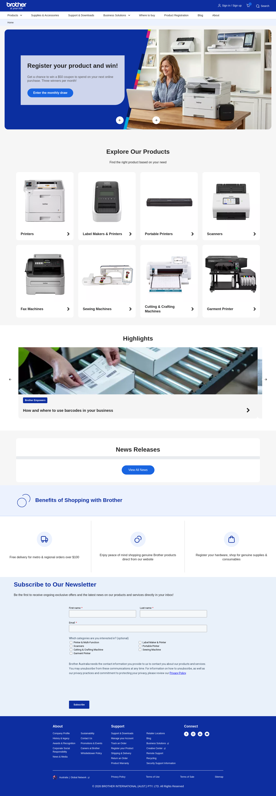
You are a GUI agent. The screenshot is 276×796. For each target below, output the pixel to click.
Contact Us (86, 738)
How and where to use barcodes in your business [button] (68, 410)
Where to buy (147, 15)
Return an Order (119, 758)
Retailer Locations (155, 733)
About (215, 15)
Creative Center (154, 748)
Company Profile (61, 733)
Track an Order (119, 743)
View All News (138, 470)
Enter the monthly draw (50, 92)
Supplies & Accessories (45, 15)
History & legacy (61, 738)
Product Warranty (120, 763)
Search (262, 6)
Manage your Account (122, 738)
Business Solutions (156, 743)
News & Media (60, 756)
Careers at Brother (90, 748)
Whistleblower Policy (91, 753)
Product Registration (176, 15)
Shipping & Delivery (121, 753)
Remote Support (154, 753)
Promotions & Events (91, 743)
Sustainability (87, 733)
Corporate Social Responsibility (61, 750)
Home (10, 22)
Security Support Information (161, 763)
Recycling (151, 758)
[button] (45, 234)
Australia (60, 777)
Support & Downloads (81, 15)
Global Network (78, 777)
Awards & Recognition (64, 743)
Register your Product (122, 748)
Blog (200, 15)
